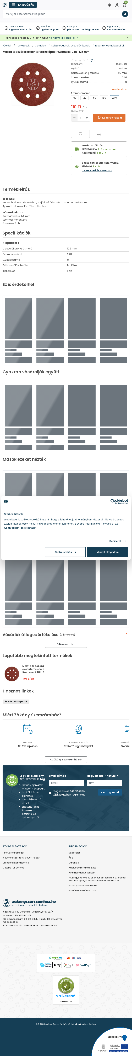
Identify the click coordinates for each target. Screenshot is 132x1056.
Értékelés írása (66, 644)
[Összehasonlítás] (99, 134)
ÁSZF (71, 857)
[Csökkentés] (74, 117)
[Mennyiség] (80, 117)
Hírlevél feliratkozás (14, 852)
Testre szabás (65, 551)
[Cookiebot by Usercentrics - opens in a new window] (113, 501)
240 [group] (114, 97)
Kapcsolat (74, 852)
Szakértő (45, 26)
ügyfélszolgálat (50, 29)
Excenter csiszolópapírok (16, 701)
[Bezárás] (127, 38)
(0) (93, 60)
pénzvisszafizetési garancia (83, 29)
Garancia (74, 862)
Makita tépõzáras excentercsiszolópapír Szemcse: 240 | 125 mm (36, 669)
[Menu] (109, 4)
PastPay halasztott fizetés (83, 885)
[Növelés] (87, 117)
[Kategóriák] (23, 5)
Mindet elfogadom (108, 551)
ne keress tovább (116, 29)
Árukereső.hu (66, 1001)
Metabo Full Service (13, 867)
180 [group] (104, 97)
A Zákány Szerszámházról (66, 759)
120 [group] (84, 97)
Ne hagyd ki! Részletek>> (63, 38)
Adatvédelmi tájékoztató (82, 867)
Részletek (115, 541)
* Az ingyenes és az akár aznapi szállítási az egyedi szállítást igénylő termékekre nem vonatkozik (97, 879)
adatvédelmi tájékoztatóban (69, 792)
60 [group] (74, 97)
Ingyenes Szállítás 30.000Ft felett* (21, 857)
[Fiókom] (116, 4)
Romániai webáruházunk (83, 890)
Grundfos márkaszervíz (16, 862)
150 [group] (94, 97)
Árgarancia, (113, 26)
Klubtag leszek (110, 792)
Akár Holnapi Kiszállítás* (82, 872)
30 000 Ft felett (16, 26)
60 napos (72, 26)
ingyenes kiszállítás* (20, 29)
